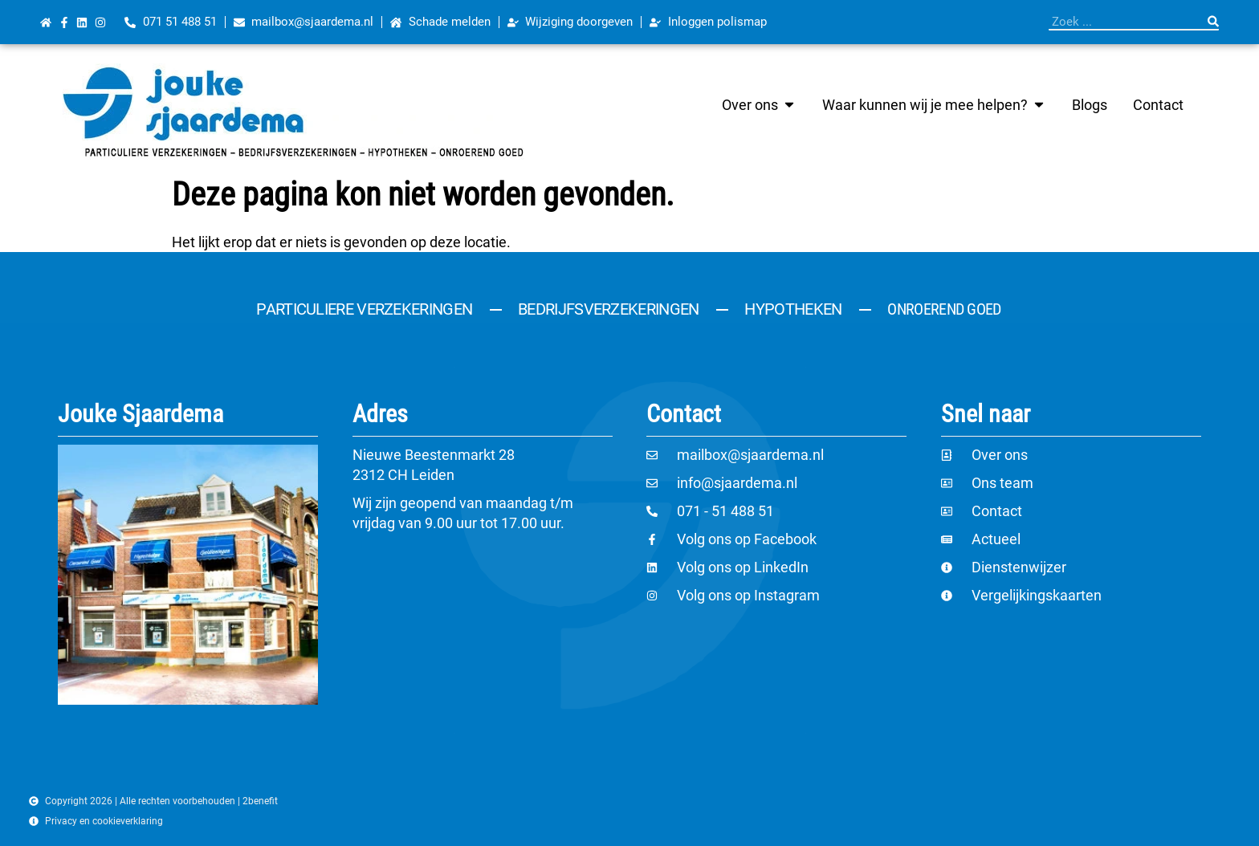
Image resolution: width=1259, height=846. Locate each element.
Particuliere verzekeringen (364, 309)
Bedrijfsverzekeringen (608, 309)
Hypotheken (792, 309)
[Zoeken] (1213, 21)
